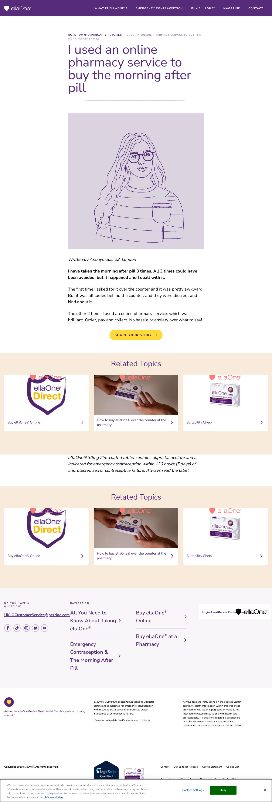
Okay (223, 790)
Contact (164, 766)
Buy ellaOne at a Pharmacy (156, 640)
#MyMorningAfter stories (101, 35)
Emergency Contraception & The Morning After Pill (91, 656)
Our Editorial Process (186, 766)
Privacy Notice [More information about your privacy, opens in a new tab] (54, 797)
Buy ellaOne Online (151, 616)
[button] (111, 8)
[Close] (265, 790)
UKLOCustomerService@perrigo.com (37, 614)
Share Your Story (133, 335)
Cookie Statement (212, 766)
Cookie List (232, 766)
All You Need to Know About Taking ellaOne (93, 620)
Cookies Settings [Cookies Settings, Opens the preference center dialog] (193, 790)
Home (73, 35)
